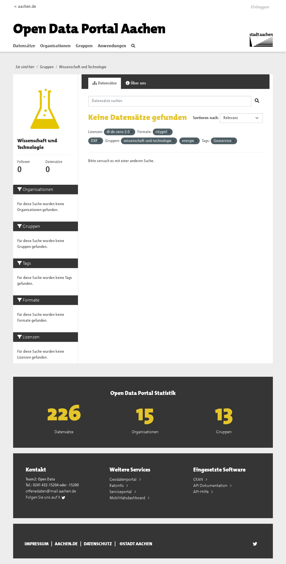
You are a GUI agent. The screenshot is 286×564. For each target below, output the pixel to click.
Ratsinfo (117, 485)
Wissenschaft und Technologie (82, 67)
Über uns (136, 83)
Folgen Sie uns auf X (46, 497)
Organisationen (55, 46)
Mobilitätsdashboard (127, 497)
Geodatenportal (123, 479)
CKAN (198, 479)
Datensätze (24, 46)
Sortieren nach (205, 118)
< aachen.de (25, 6)
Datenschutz (98, 543)
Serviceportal (121, 491)
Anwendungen (112, 46)
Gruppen (84, 46)
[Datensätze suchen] (170, 101)
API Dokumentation (210, 485)
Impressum (37, 543)
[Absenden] (257, 101)
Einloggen (260, 7)
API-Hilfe (201, 491)
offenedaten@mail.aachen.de (51, 491)
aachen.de (66, 543)
